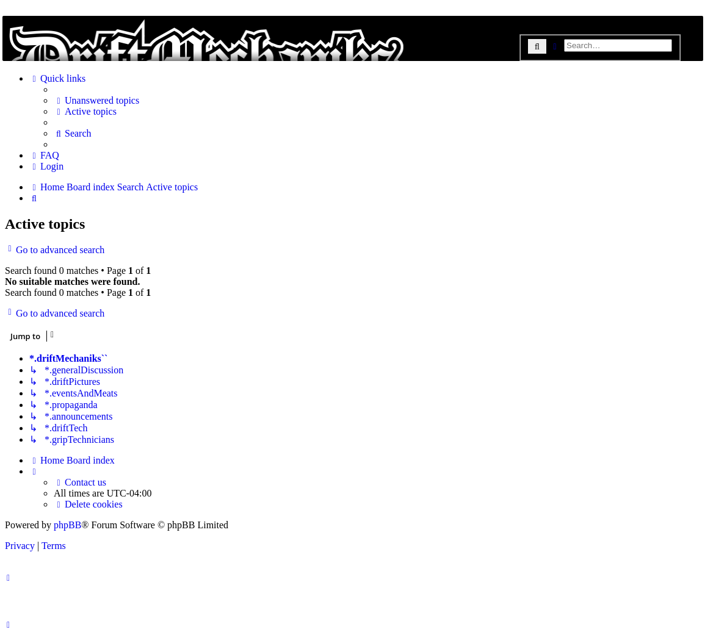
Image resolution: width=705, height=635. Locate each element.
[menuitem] (96, 100)
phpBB (67, 525)
